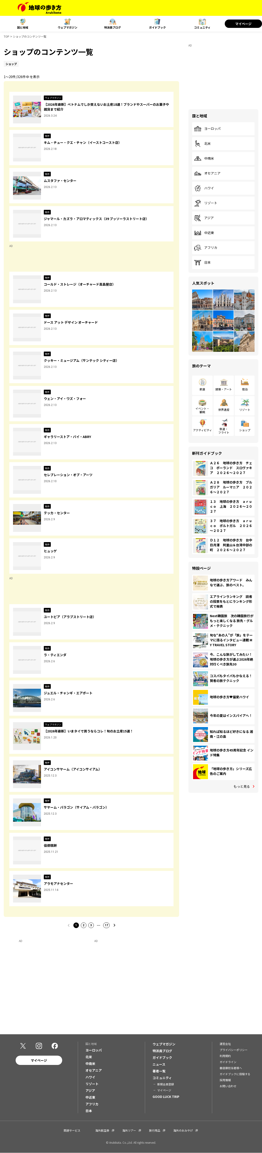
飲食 (202, 389)
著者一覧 (159, 1071)
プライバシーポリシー (234, 1050)
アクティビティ (202, 430)
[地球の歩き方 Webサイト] (39, 8)
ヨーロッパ (207, 128)
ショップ (244, 430)
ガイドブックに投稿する (235, 1074)
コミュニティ (202, 27)
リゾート (205, 203)
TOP (6, 36)
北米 (202, 143)
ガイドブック (157, 27)
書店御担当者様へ (231, 1068)
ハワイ (204, 188)
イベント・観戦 (202, 410)
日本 (202, 262)
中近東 (204, 233)
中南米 (204, 158)
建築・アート (223, 389)
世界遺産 (223, 410)
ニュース (159, 1064)
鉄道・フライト (223, 430)
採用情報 (225, 1080)
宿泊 (245, 389)
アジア (204, 218)
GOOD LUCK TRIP (166, 1096)
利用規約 (225, 1056)
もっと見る (242, 786)
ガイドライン (228, 1062)
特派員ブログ (112, 27)
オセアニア (207, 173)
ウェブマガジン (67, 27)
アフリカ (205, 247)
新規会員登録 (165, 1084)
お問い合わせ (228, 1086)
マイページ (243, 23)
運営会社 (225, 1044)
